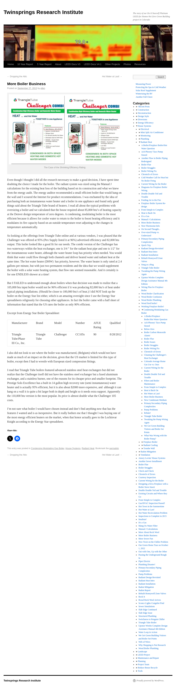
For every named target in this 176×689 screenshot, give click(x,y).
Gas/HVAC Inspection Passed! (151, 503)
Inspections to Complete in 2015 (152, 516)
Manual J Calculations (151, 219)
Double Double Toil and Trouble (152, 490)
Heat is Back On (148, 213)
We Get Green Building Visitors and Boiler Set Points (154, 429)
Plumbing (145, 139)
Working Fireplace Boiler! (152, 306)
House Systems (72, 448)
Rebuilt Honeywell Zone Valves (152, 593)
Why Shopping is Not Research (152, 645)
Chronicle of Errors (149, 174)
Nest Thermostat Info (150, 226)
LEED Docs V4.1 (92, 64)
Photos (127, 64)
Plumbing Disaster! (146, 564)
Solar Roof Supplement (146, 90)
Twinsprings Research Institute (43, 12)
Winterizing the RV (144, 93)
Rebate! (147, 413)
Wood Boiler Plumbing (151, 300)
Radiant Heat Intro (149, 251)
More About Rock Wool (148, 532)
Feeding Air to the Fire (151, 200)
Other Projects (112, 64)
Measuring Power (143, 84)
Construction (143, 110)
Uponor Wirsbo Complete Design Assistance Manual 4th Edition (154, 280)
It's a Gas (145, 216)
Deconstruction (144, 113)
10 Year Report (25, 64)
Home (11, 64)
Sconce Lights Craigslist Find (151, 603)
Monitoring (145, 135)
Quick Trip (146, 245)
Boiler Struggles (148, 168)
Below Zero (149, 329)
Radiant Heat (88, 448)
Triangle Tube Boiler (150, 268)
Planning (141, 661)
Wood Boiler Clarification (152, 293)
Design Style (143, 116)
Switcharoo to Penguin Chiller (151, 619)
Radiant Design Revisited (152, 248)
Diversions (142, 119)
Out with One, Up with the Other (152, 551)
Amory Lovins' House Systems (151, 458)
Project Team (143, 664)
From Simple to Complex (152, 210)
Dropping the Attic (17, 76)
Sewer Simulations (146, 606)
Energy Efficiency (145, 122)
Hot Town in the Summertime (151, 506)
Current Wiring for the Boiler (154, 184)
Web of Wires (144, 642)
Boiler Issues (149, 342)
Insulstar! (142, 519)
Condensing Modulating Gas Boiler (47, 448)
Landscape (142, 651)
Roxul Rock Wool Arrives (149, 600)
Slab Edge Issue (145, 613)
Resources (139, 64)
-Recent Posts (144, 106)
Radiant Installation (149, 255)
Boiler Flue (146, 164)
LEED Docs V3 (72, 64)
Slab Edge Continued (147, 609)
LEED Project (144, 655)
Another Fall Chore (144, 97)
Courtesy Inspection (147, 477)
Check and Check (146, 471)
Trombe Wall (149, 448)
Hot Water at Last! (112, 76)
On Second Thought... (150, 229)
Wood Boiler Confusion (151, 297)
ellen (43, 88)
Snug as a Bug (147, 264)
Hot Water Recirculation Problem (152, 513)
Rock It (141, 596)
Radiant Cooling (150, 445)
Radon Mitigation (148, 451)
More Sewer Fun (145, 538)
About (58, 64)
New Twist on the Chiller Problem (153, 542)
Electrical (145, 129)
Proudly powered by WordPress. (150, 680)
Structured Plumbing (147, 616)
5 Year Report (44, 64)
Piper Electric (144, 561)
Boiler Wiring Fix (149, 171)
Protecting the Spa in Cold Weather (151, 87)
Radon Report (144, 590)
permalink (114, 448)
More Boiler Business (150, 222)
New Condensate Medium (155, 400)
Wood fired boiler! (149, 303)
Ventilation (145, 455)
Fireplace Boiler (150, 442)
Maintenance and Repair (148, 658)
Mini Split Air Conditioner (152, 132)
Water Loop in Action (147, 632)
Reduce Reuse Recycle (148, 667)
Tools (140, 671)
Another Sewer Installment (150, 461)
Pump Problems (151, 409)
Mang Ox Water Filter (148, 526)
